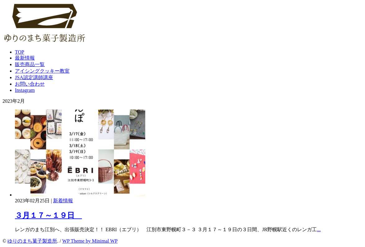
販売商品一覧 (30, 64)
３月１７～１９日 (48, 215)
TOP (19, 52)
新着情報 (63, 200)
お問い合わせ (30, 84)
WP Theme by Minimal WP (90, 241)
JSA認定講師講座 (34, 77)
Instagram (25, 90)
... (319, 229)
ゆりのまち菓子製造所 (32, 241)
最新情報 (25, 58)
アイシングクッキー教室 (42, 71)
